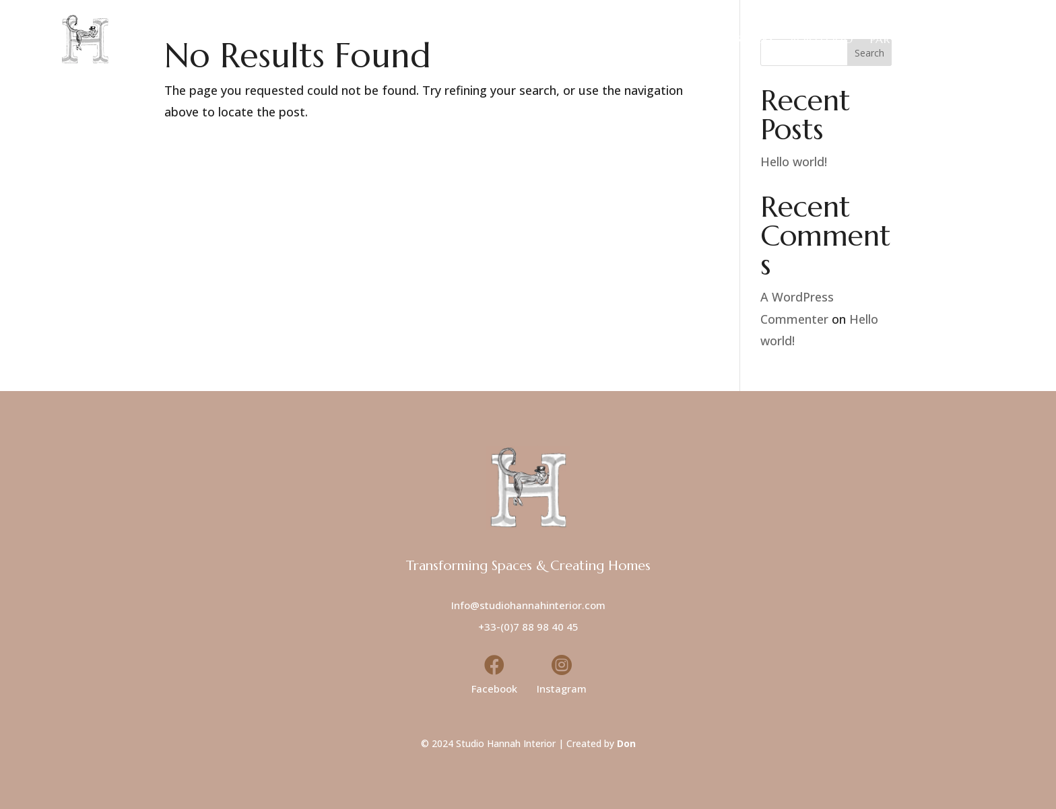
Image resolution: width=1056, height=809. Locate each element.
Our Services (735, 39)
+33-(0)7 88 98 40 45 (528, 626)
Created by (601, 743)
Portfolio (822, 39)
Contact (970, 39)
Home (605, 39)
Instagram (562, 688)
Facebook (494, 688)
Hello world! (793, 161)
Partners (897, 39)
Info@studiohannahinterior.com (528, 605)
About (660, 39)
